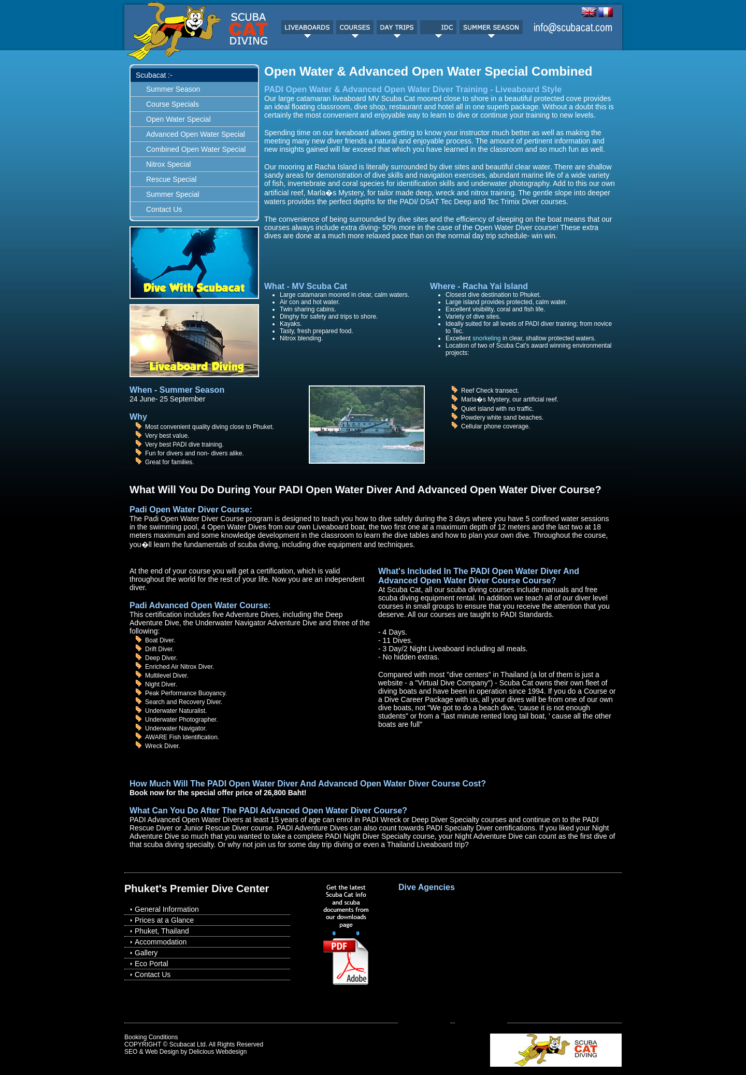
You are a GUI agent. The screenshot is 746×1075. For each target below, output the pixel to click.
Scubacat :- (154, 75)
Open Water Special (178, 119)
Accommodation (161, 942)
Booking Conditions (151, 1037)
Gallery (146, 953)
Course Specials (172, 104)
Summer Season (173, 89)
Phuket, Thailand (162, 931)
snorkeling (486, 338)
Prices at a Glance (164, 920)
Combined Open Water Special (196, 149)
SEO (130, 1051)
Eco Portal (151, 963)
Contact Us (164, 209)
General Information (167, 909)
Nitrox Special (168, 164)
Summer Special (172, 194)
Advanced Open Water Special (195, 134)
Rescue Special (171, 179)
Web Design (162, 1051)
